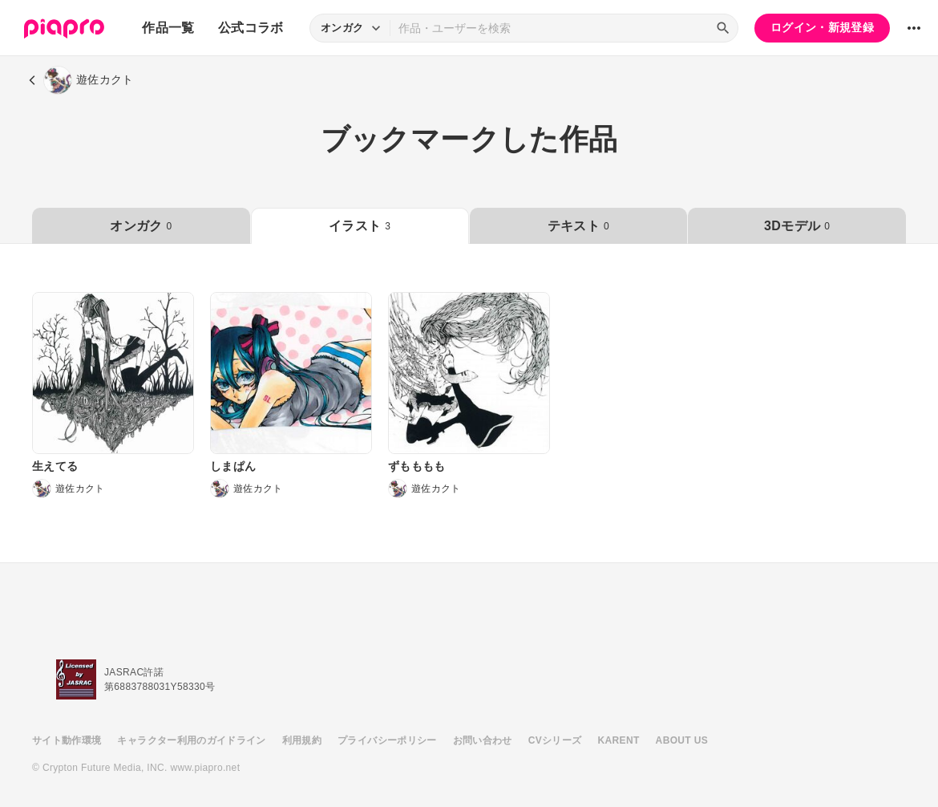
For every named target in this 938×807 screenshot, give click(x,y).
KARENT (619, 740)
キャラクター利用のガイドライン (191, 740)
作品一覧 (168, 27)
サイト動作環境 (66, 740)
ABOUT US (682, 740)
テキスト (578, 226)
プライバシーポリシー (387, 740)
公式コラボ (251, 27)
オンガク (141, 226)
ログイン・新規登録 (822, 27)
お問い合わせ (482, 740)
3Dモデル (797, 226)
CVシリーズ (555, 740)
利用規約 (301, 740)
